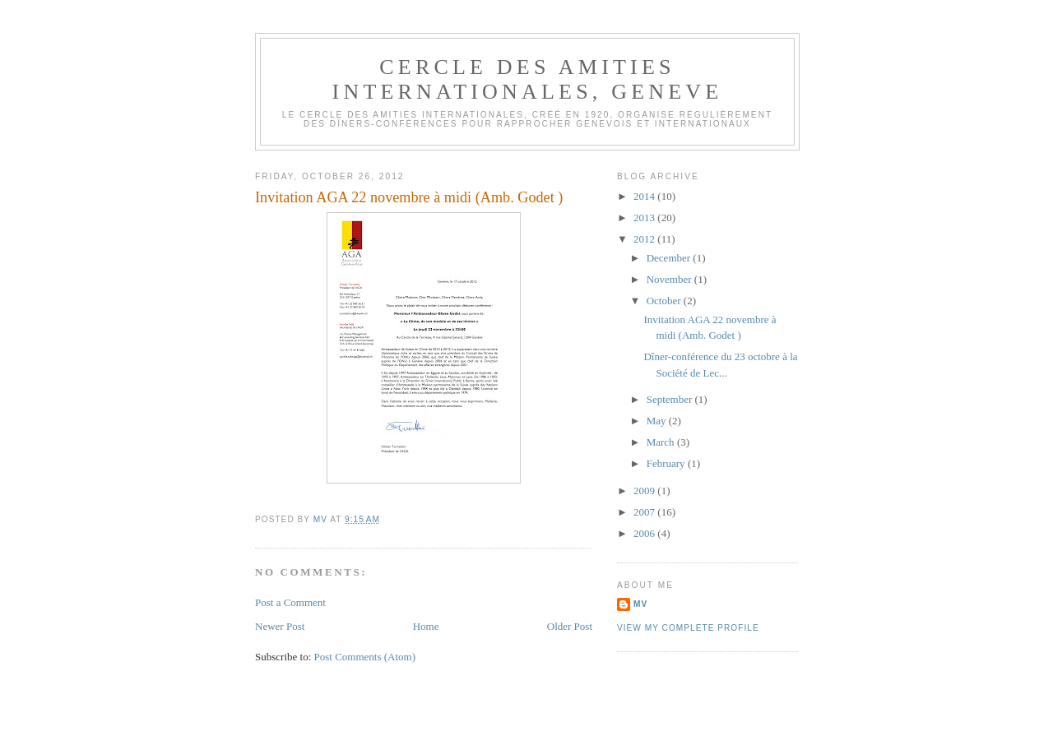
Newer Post (279, 626)
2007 (645, 512)
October (665, 300)
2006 (645, 533)
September (671, 399)
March (662, 442)
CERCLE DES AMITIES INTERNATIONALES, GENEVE (527, 79)
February (667, 463)
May (658, 420)
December (670, 258)
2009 (645, 490)
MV (640, 604)
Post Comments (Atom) (365, 656)
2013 (645, 217)
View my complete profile (688, 627)
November (670, 279)
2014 (645, 196)
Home (426, 626)
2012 (645, 239)
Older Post (569, 626)
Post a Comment (290, 602)
